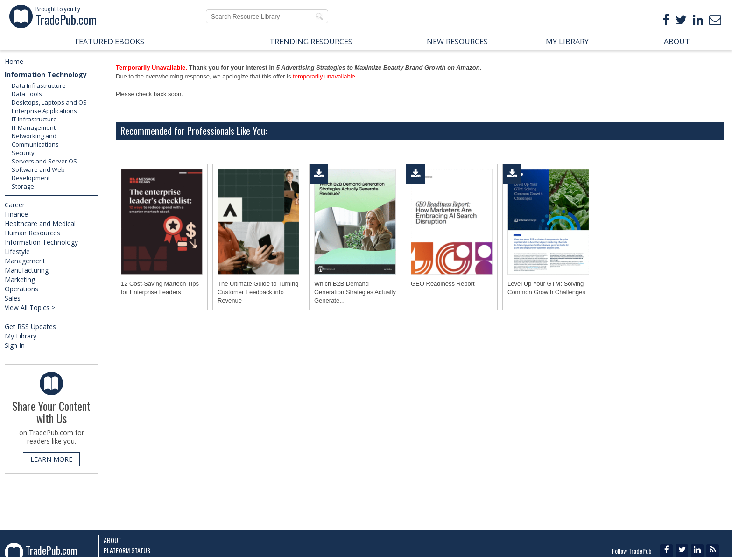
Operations (21, 288)
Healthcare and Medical (40, 223)
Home (14, 61)
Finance (16, 214)
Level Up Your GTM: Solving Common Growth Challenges (546, 288)
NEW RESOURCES (457, 41)
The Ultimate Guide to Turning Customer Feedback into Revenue (258, 292)
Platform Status (127, 550)
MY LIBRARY (567, 41)
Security (23, 152)
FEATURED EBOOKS (109, 41)
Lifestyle (17, 251)
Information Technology (46, 74)
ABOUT (677, 41)
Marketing (20, 279)
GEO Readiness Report (443, 283)
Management (25, 260)
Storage (23, 186)
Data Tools (27, 94)
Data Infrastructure (39, 85)
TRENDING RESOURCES (310, 41)
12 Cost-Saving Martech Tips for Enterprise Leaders (160, 288)
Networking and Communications (35, 140)
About (112, 540)
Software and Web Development (38, 173)
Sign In (15, 345)
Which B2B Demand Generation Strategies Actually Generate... (355, 292)
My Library (20, 335)
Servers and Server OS (44, 161)
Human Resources (32, 232)
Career (15, 204)
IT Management (34, 127)
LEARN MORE (51, 459)
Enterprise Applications (44, 110)
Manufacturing (27, 270)
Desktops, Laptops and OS (49, 102)
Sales (13, 298)
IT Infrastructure (34, 119)
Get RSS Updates (30, 326)
